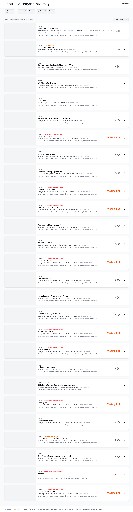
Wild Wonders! (44, 349)
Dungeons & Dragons (47, 189)
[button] (9, 11)
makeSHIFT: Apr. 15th (47, 47)
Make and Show (44, 100)
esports (41, 474)
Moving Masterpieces (47, 154)
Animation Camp (45, 243)
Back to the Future (45, 331)
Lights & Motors (44, 278)
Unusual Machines (45, 420)
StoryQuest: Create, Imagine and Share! (54, 456)
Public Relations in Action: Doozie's (52, 438)
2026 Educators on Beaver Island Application (56, 385)
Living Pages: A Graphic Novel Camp (53, 296)
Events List (125, 4)
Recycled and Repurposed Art (50, 172)
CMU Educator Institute (47, 83)
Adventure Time (44, 260)
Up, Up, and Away (45, 136)
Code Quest (43, 402)
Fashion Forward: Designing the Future (54, 118)
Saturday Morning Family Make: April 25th (55, 65)
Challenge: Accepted (46, 491)
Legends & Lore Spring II (48, 28)
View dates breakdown (51, 33)
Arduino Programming (47, 367)
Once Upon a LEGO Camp (48, 207)
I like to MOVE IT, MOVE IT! (49, 314)
